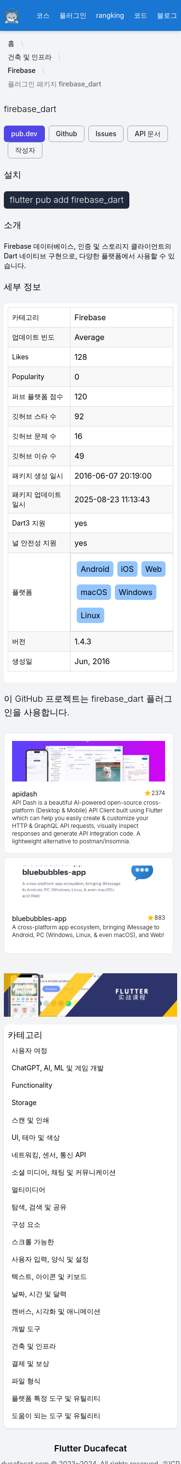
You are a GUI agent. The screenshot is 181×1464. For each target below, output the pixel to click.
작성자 (25, 150)
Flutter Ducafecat (90, 1448)
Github (66, 133)
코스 (43, 15)
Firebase (22, 70)
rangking (110, 15)
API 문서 (148, 133)
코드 (140, 15)
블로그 (167, 15)
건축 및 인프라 (30, 57)
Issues (106, 133)
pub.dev (24, 133)
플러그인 (72, 15)
